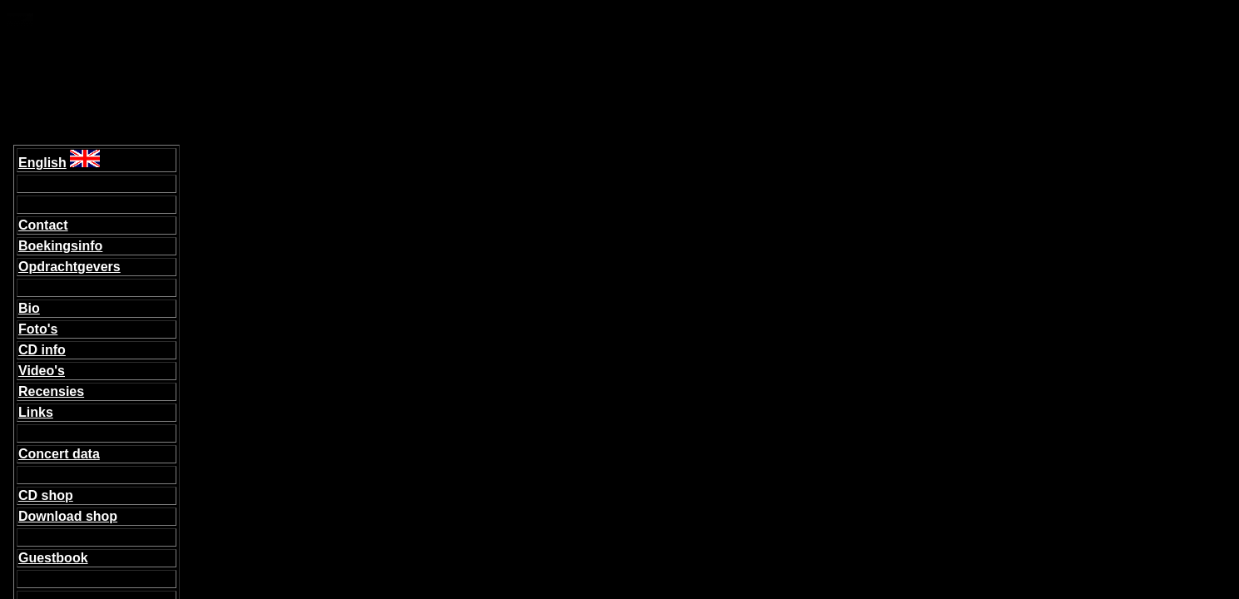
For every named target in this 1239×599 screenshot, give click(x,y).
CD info (42, 350)
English (42, 163)
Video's (41, 371)
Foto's (37, 329)
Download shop (67, 516)
